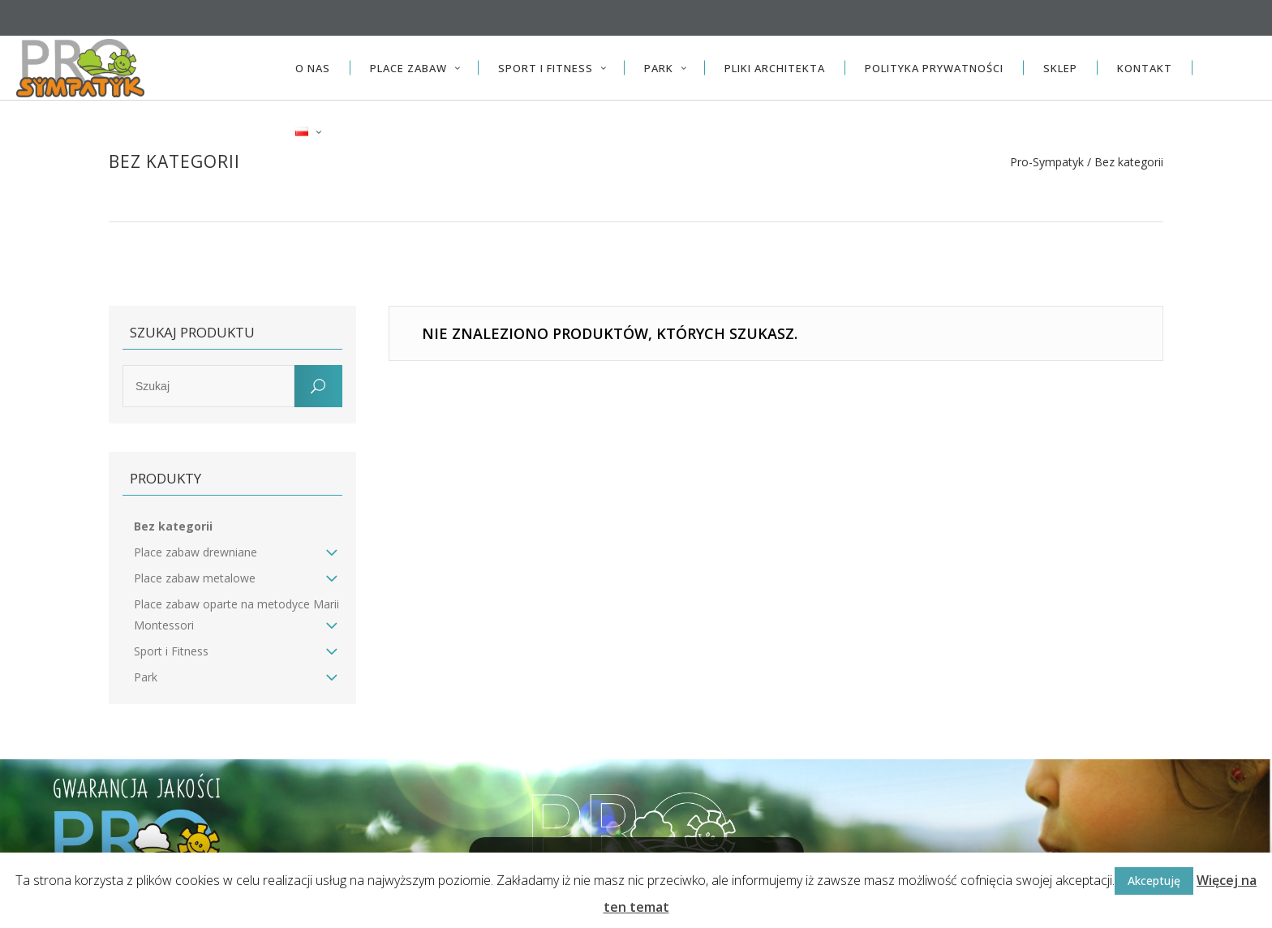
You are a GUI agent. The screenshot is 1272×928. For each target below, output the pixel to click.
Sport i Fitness (171, 651)
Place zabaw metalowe (195, 578)
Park (145, 677)
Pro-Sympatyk (1047, 162)
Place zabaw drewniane (195, 552)
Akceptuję (1154, 880)
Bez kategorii (173, 526)
